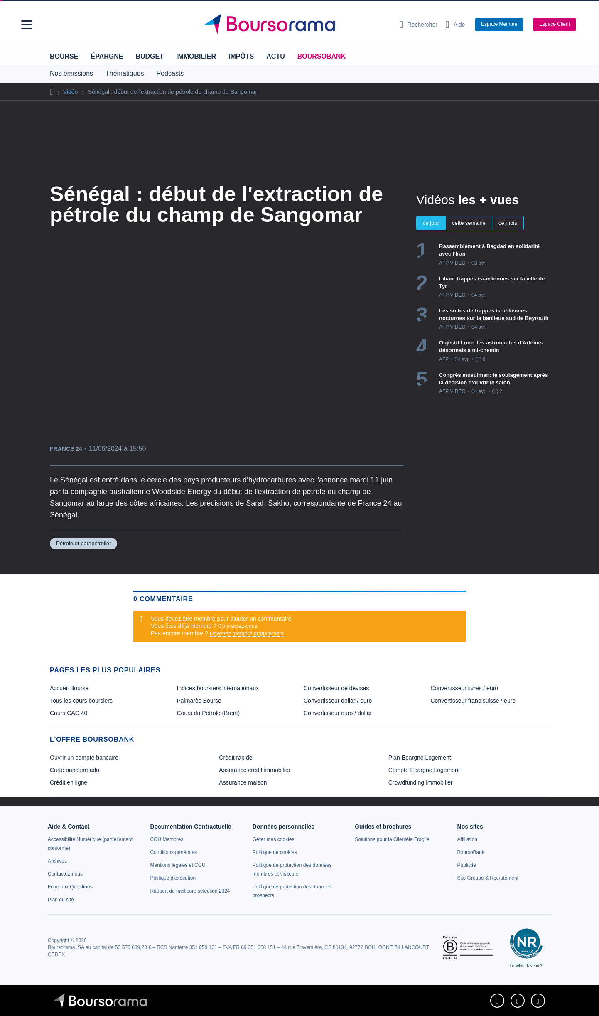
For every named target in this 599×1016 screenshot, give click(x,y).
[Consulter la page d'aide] (455, 25)
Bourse (64, 56)
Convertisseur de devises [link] (336, 688)
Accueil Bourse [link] (69, 688)
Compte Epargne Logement (424, 770)
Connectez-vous (238, 626)
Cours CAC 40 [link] (68, 713)
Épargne (107, 56)
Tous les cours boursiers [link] (81, 700)
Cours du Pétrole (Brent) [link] (208, 713)
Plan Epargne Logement (419, 757)
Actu (275, 56)
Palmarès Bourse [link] (199, 700)
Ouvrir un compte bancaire (84, 757)
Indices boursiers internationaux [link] (218, 688)
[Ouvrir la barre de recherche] (418, 25)
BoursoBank (321, 56)
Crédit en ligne (68, 782)
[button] (26, 24)
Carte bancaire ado (74, 770)
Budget (149, 56)
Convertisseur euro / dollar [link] (338, 713)
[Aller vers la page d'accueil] (296, 24)
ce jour (431, 223)
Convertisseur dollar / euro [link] (338, 700)
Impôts (241, 56)
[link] (57, 861)
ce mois (507, 223)
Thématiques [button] (125, 73)
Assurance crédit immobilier (254, 770)
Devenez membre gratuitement (247, 633)
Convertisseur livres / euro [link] (464, 688)
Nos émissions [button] (71, 73)
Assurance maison (243, 782)
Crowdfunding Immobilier (420, 782)
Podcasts (170, 73)
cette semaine (469, 223)
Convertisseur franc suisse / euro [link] (473, 700)
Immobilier (196, 56)
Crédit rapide (235, 757)
